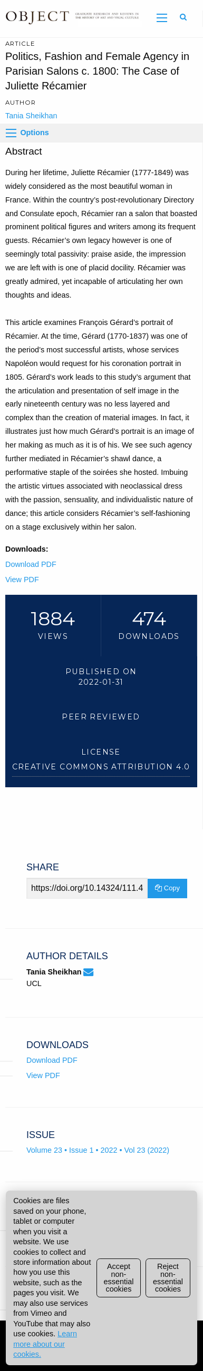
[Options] (11, 133)
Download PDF (30, 564)
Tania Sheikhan (31, 115)
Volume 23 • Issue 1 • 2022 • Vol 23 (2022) (97, 1150)
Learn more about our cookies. (45, 1343)
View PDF (22, 579)
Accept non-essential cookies (119, 1277)
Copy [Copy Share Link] (167, 888)
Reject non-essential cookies (168, 1277)
